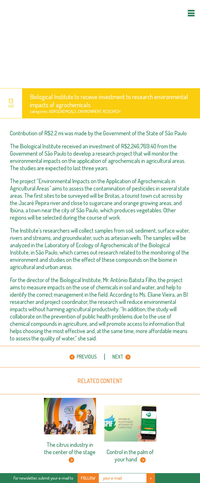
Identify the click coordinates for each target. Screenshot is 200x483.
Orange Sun (100, 44)
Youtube (185, 478)
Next (121, 356)
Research (111, 111)
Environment (89, 111)
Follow (88, 478)
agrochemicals (62, 111)
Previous (83, 356)
